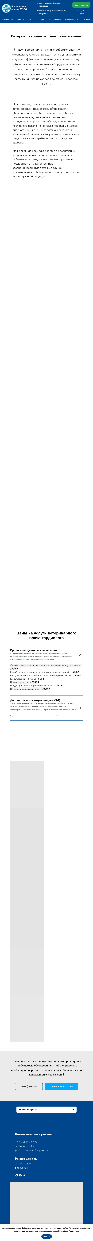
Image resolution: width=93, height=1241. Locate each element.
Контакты (87, 19)
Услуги (20, 19)
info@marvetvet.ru (24, 1145)
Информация (71, 19)
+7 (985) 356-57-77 (26, 1141)
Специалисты (55, 19)
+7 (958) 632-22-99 (43, 6)
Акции (41, 19)
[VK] (16, 1175)
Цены (31, 19)
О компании (6, 19)
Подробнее (74, 1231)
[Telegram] (24, 1175)
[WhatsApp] (20, 1175)
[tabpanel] (46, 1179)
